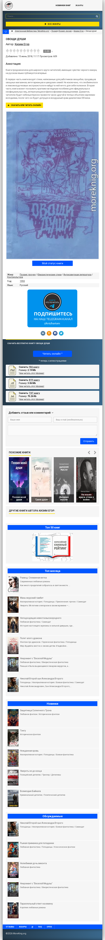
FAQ (40, 927)
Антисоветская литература (77, 274)
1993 (22, 281)
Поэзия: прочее (28, 274)
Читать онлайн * (52, 353)
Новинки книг (63, 5)
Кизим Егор (79, 31)
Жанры (79, 5)
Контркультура (15, 277)
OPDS (49, 927)
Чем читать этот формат (31, 373)
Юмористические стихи (50, 274)
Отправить (88, 441)
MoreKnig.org (26, 5)
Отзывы (10, 927)
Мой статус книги (52, 263)
